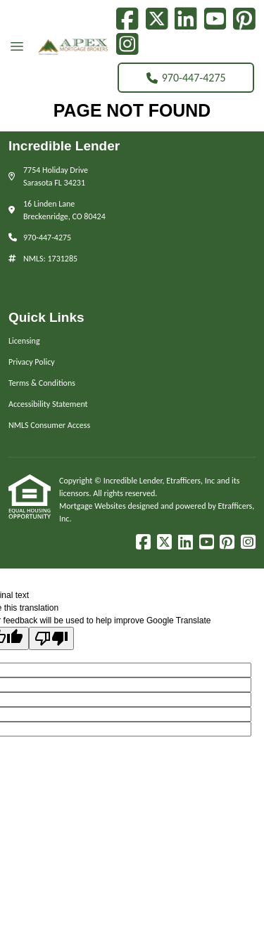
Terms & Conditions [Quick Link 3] (41, 383)
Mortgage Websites (93, 506)
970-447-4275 (186, 77)
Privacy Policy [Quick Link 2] (31, 362)
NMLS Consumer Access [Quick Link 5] (49, 425)
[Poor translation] (51, 638)
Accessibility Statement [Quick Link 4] (48, 404)
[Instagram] (127, 44)
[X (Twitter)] (157, 19)
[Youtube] (215, 19)
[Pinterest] (244, 19)
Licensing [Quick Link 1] (24, 341)
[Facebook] (127, 19)
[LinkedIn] (186, 19)
